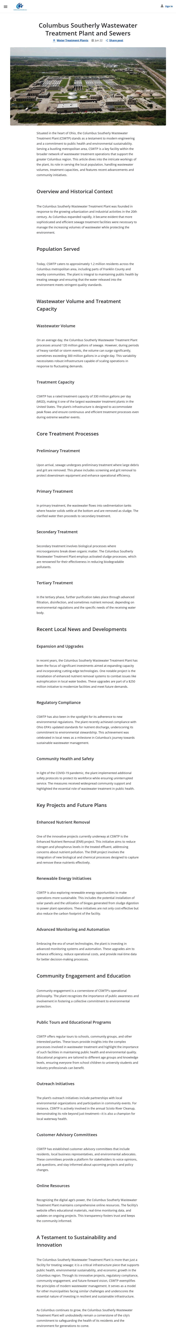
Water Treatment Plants (70, 40)
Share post (114, 40)
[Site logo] (20, 6)
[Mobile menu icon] (5, 6)
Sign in (169, 6)
